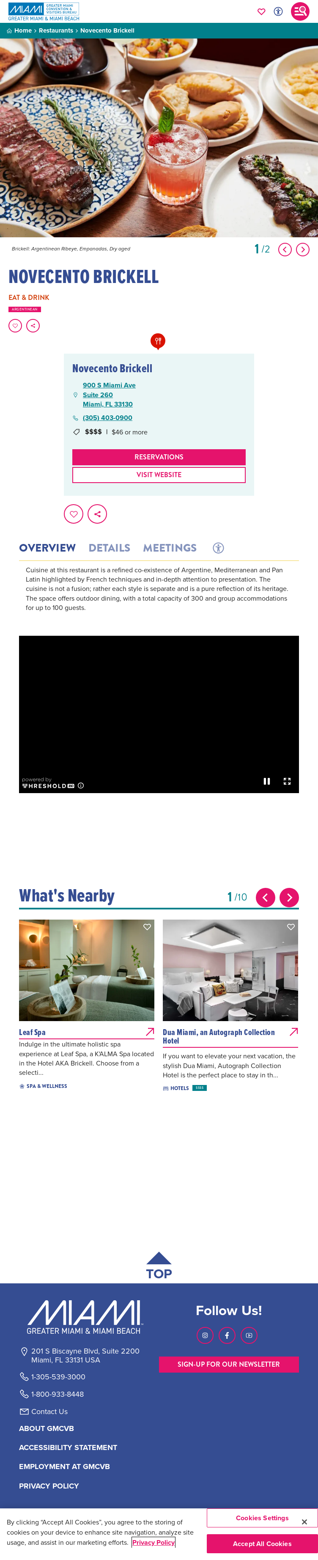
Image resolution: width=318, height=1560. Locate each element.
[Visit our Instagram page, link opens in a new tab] (205, 1335)
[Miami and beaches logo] (85, 1316)
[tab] (217, 548)
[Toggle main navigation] (300, 11)
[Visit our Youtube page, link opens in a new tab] (249, 1335)
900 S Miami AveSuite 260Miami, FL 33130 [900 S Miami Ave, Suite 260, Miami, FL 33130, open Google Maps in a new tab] (109, 395)
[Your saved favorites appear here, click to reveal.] (262, 11)
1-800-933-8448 (57, 1394)
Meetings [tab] (170, 548)
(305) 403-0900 (107, 418)
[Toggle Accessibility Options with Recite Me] (278, 11)
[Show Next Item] (303, 249)
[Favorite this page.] (15, 325)
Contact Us (49, 1411)
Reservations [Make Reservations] (159, 457)
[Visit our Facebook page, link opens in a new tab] (227, 1335)
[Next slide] (289, 897)
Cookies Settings (262, 1518)
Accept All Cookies (262, 1544)
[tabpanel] (159, 600)
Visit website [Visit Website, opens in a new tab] (159, 475)
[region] (159, 1534)
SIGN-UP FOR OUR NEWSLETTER (229, 1364)
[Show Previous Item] (285, 249)
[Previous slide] (265, 897)
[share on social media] (33, 325)
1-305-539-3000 (58, 1376)
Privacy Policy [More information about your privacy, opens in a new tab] (153, 1542)
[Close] (304, 1522)
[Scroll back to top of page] (159, 1267)
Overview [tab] (47, 548)
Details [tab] (109, 548)
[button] (147, 927)
